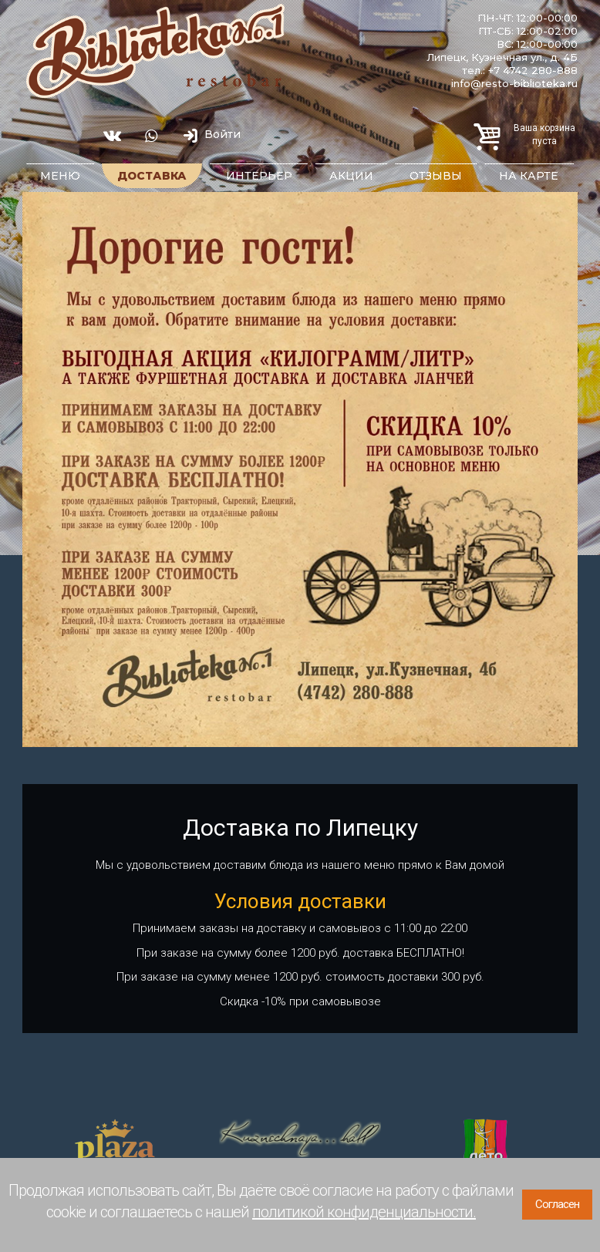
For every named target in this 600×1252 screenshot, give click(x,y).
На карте (528, 176)
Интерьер (259, 176)
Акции (351, 176)
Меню (60, 176)
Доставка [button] (152, 176)
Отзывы (436, 176)
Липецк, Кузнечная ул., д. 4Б (502, 57)
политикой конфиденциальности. (364, 1212)
